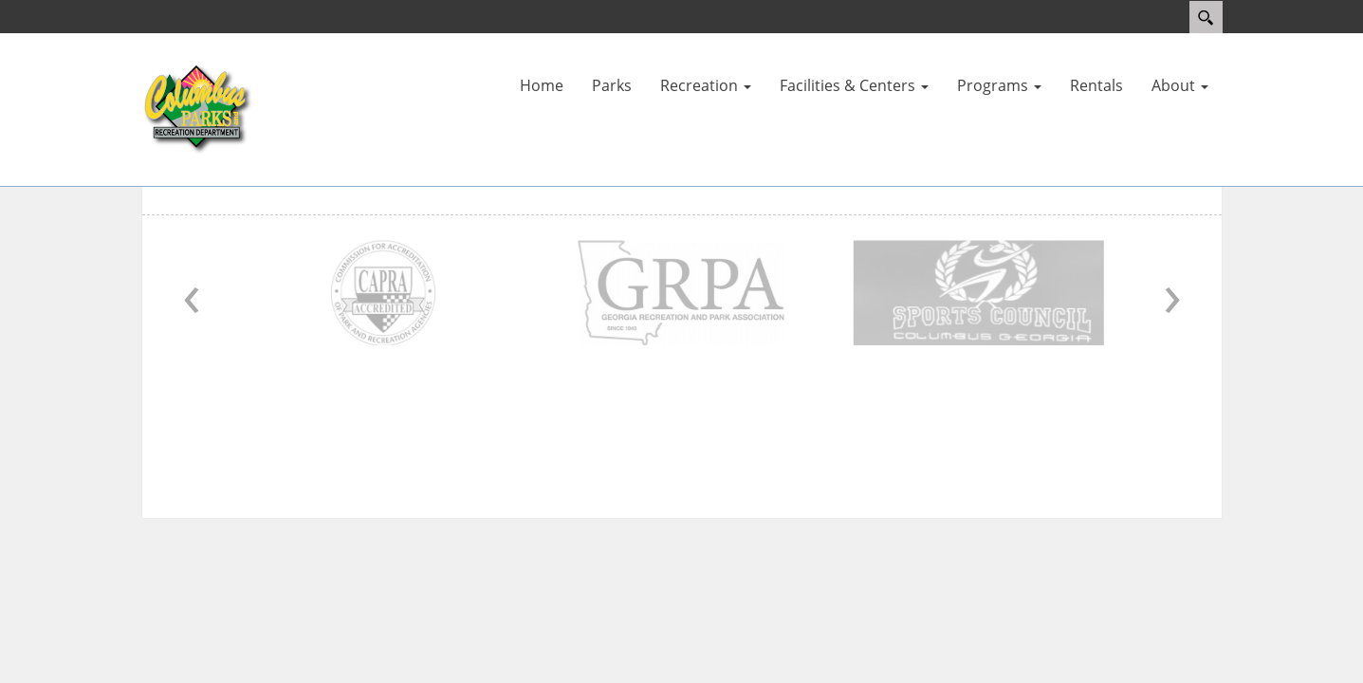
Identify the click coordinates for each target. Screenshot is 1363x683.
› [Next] (1172, 292)
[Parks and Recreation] (198, 108)
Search (1206, 17)
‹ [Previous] (191, 292)
